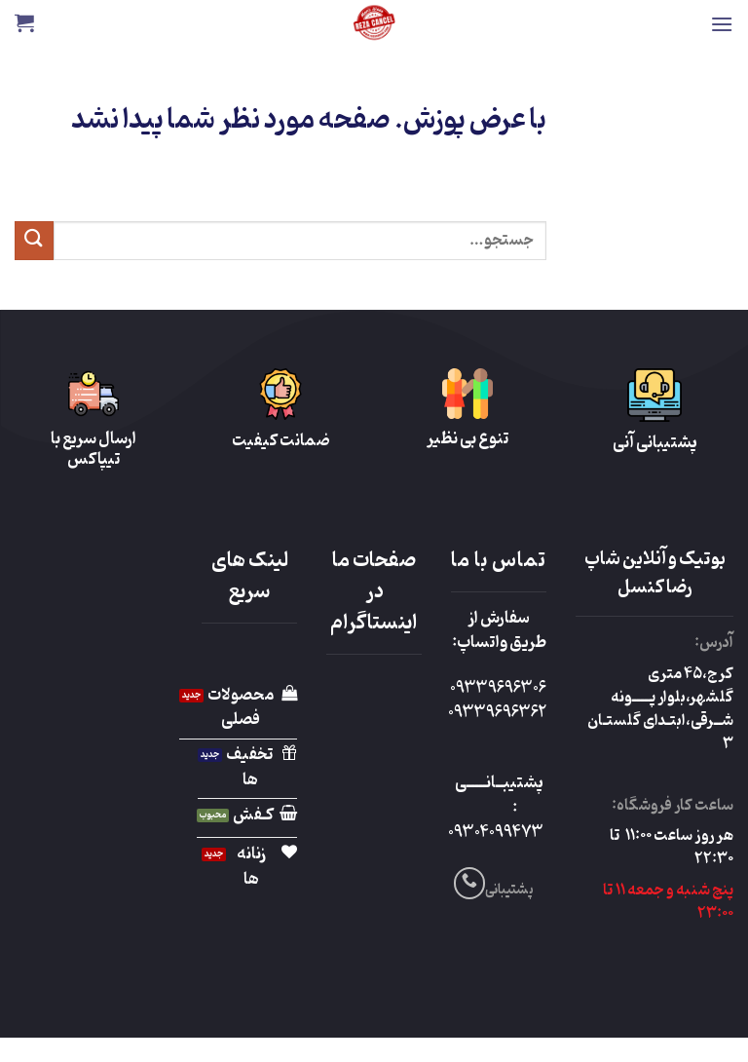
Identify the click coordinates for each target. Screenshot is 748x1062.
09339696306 (498, 688)
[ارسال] (34, 240)
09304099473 (495, 833)
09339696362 (497, 713)
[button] (721, 24)
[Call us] (470, 883)
